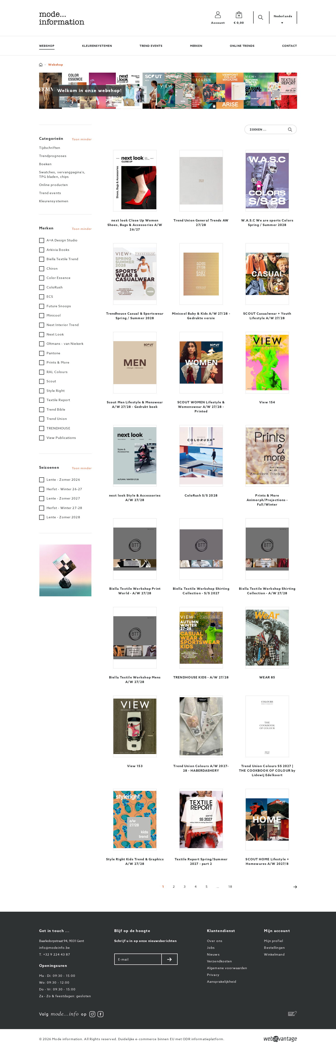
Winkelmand (274, 954)
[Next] (293, 886)
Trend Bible (56, 409)
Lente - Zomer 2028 (63, 517)
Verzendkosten (219, 961)
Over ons (214, 941)
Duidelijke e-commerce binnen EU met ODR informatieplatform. (171, 1039)
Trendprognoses (53, 156)
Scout (51, 381)
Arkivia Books (58, 249)
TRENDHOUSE (58, 428)
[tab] (65, 138)
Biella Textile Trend (62, 259)
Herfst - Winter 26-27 (64, 489)
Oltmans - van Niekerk (65, 343)
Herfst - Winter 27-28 (64, 508)
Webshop (47, 46)
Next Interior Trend (63, 325)
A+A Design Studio (62, 240)
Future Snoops (59, 306)
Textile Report (58, 400)
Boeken (45, 164)
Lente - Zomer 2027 (63, 498)
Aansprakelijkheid (221, 981)
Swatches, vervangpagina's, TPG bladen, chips (62, 174)
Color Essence (59, 278)
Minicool (54, 315)
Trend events (151, 46)
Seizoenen (65, 467)
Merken (196, 46)
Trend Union (57, 418)
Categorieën (65, 138)
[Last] (230, 886)
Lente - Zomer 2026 (63, 479)
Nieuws (213, 954)
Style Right (56, 390)
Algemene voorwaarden (227, 968)
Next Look (55, 334)
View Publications (61, 437)
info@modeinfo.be (54, 947)
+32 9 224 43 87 (54, 954)
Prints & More (58, 362)
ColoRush (55, 287)
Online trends (242, 46)
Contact (289, 46)
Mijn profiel (273, 941)
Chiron (52, 268)
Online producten (53, 185)
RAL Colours (57, 372)
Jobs (211, 947)
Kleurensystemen (97, 46)
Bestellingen (274, 947)
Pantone (54, 353)
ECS (50, 296)
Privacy (213, 975)
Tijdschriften (49, 147)
